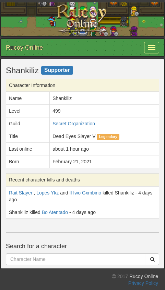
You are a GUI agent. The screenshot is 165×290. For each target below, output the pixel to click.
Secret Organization (73, 123)
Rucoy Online (24, 47)
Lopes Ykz (47, 193)
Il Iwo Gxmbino (85, 193)
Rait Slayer (20, 193)
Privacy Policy (143, 283)
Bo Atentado (55, 212)
